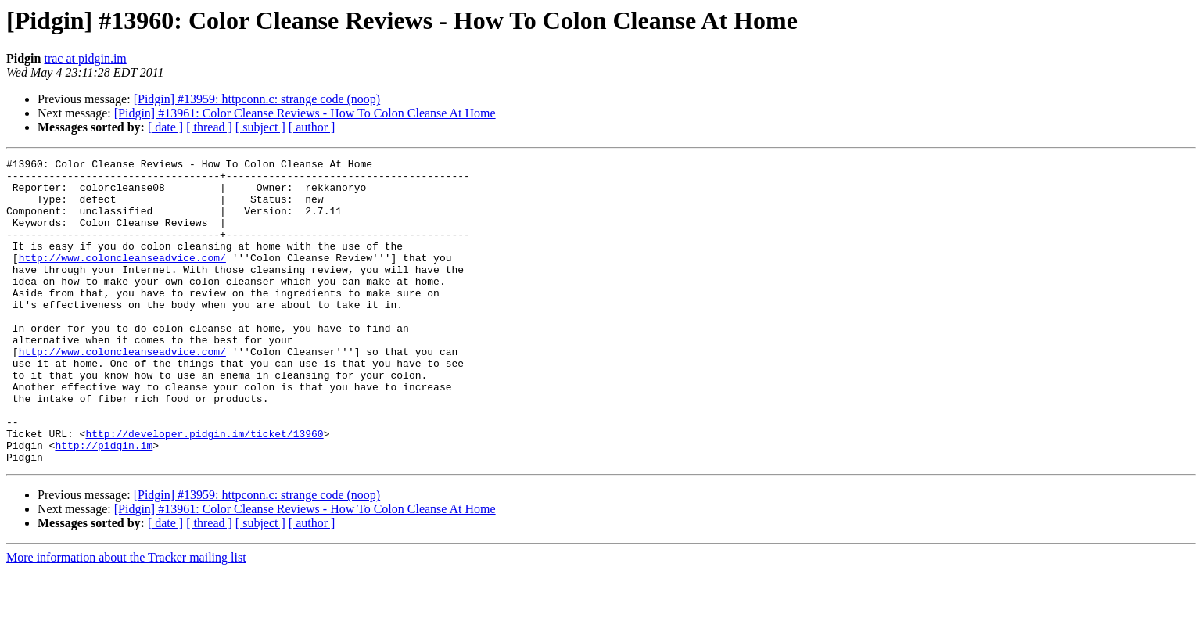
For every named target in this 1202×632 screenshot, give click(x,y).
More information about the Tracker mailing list (126, 618)
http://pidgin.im (103, 504)
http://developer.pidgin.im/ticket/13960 (204, 490)
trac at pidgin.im (85, 58)
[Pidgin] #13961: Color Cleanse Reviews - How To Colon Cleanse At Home (305, 113)
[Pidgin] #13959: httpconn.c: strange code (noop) (257, 99)
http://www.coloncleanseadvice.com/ (122, 278)
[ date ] (165, 127)
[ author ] (312, 127)
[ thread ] (209, 127)
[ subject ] (260, 127)
